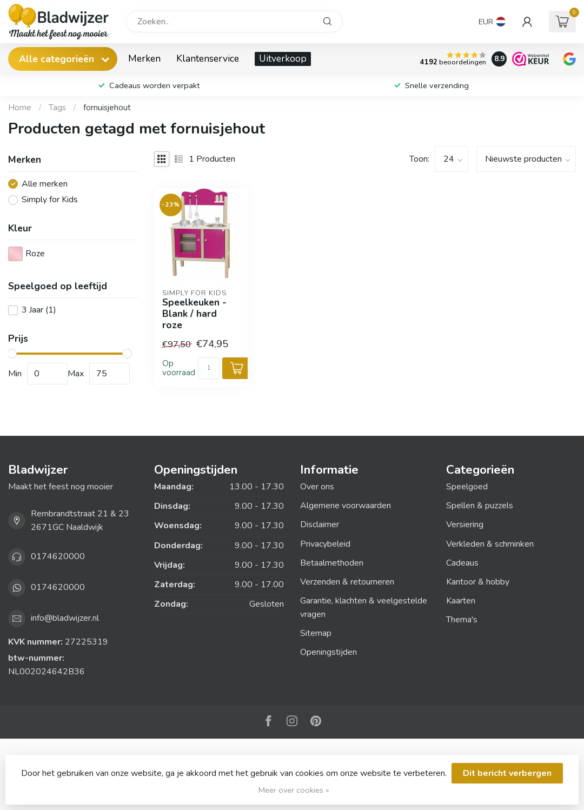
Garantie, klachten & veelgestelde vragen (363, 607)
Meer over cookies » (293, 790)
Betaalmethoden (331, 563)
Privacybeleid (325, 544)
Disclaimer (319, 524)
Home (19, 107)
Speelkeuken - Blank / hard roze (194, 314)
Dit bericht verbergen (507, 773)
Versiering (464, 524)
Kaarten (460, 601)
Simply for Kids (50, 200)
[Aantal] (209, 368)
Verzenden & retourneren (347, 582)
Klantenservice (207, 58)
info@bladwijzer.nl (65, 618)
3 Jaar (39, 310)
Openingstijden (328, 652)
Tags (57, 107)
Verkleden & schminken (490, 544)
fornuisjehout (107, 107)
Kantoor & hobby (477, 582)
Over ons (317, 487)
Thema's (461, 620)
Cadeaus (462, 563)
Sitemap (315, 633)
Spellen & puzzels (479, 506)
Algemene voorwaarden (345, 506)
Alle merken (45, 184)
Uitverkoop (283, 58)
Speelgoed (467, 487)
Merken (144, 58)
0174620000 (58, 556)
